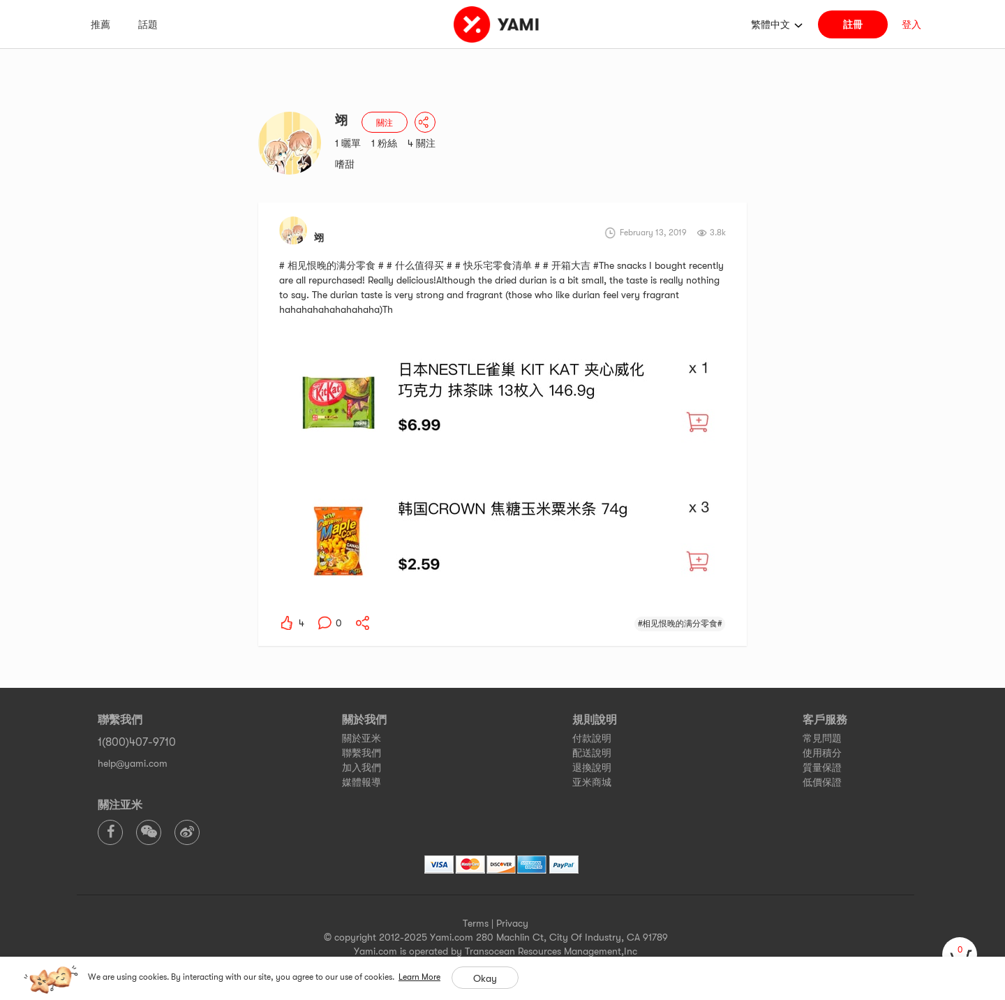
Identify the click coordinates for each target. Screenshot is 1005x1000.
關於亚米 (361, 738)
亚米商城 (591, 782)
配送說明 (591, 752)
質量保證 (822, 767)
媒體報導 (361, 782)
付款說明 (591, 738)
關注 (384, 123)
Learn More (419, 977)
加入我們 (361, 767)
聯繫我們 (361, 752)
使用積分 (822, 752)
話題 (148, 24)
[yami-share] (363, 623)
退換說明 (591, 767)
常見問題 (822, 738)
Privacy (512, 923)
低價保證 (822, 782)
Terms (476, 923)
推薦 (100, 24)
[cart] (959, 954)
